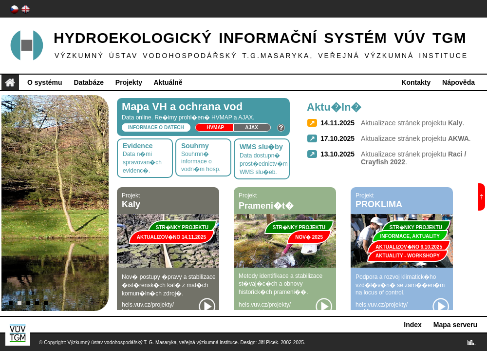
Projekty (128, 82)
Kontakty (416, 82)
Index (413, 325)
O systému (44, 82)
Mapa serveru (455, 325)
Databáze (88, 82)
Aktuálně (167, 82)
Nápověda (458, 82)
